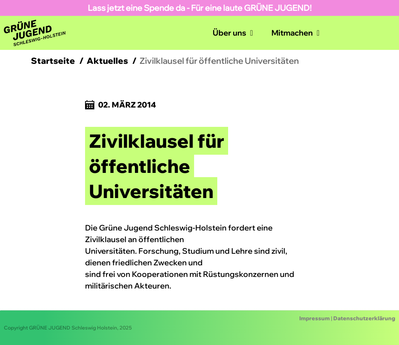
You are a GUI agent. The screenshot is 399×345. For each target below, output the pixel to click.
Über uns (233, 33)
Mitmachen (295, 33)
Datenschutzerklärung (364, 318)
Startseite (53, 60)
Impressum (314, 318)
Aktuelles (107, 60)
